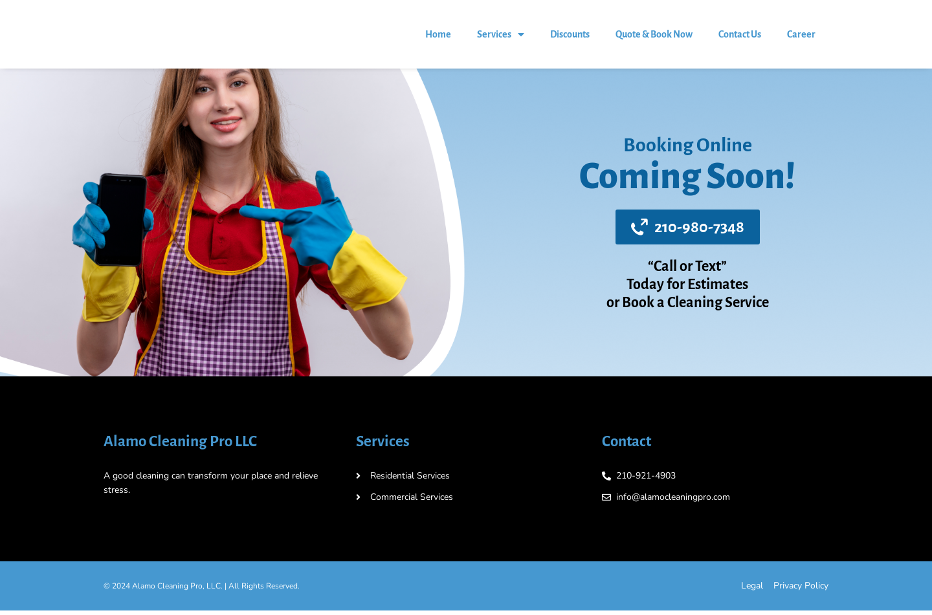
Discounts (570, 37)
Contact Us (739, 37)
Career (801, 37)
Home (438, 37)
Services (500, 37)
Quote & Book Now (654, 37)
